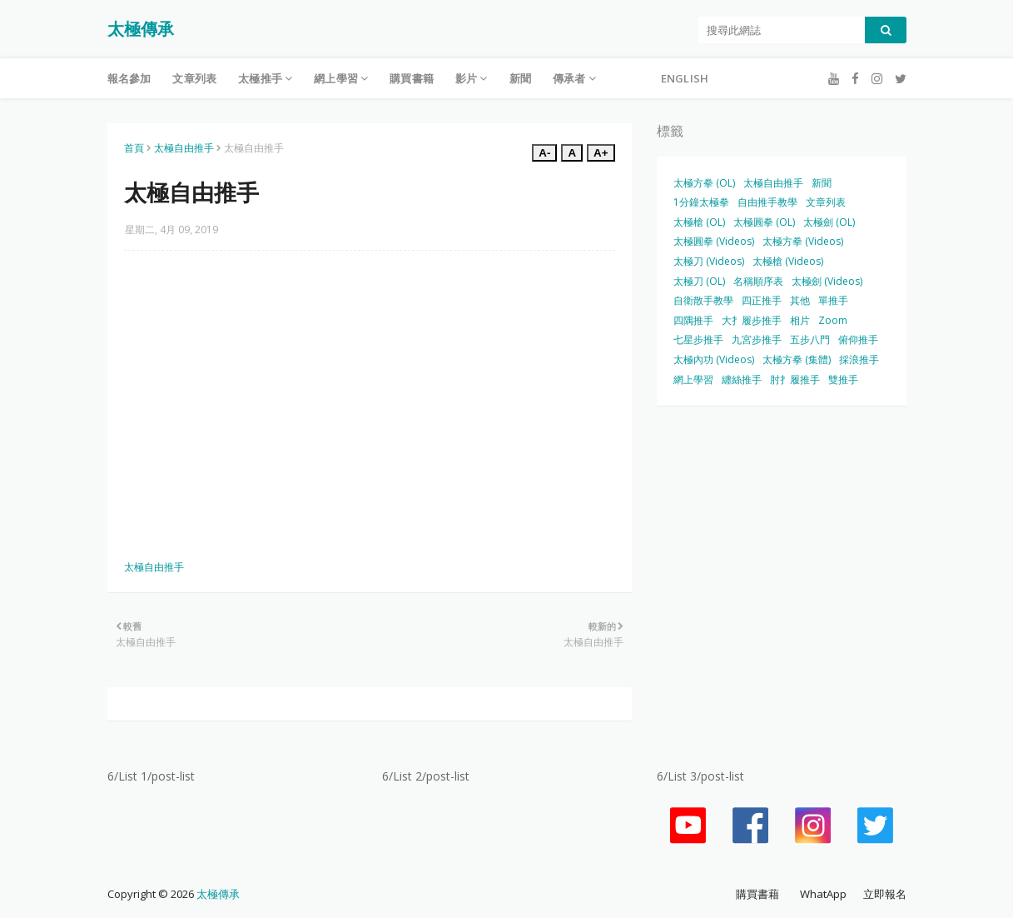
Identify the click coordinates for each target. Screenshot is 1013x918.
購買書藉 (757, 893)
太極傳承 (140, 28)
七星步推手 (698, 339)
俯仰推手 (858, 339)
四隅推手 (693, 320)
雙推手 (843, 379)
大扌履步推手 (752, 320)
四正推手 (762, 300)
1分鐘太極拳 (701, 202)
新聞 (822, 183)
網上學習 (693, 379)
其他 (800, 300)
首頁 (134, 148)
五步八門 (810, 339)
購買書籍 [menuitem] (412, 78)
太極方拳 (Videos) (802, 241)
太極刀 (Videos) (708, 261)
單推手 (833, 300)
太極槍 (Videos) (787, 261)
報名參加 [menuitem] (129, 78)
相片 (800, 320)
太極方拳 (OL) (704, 183)
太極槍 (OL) (699, 222)
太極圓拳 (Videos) (713, 241)
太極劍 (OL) (829, 222)
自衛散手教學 (703, 300)
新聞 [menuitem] (520, 78)
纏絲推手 (742, 379)
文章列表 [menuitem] (194, 78)
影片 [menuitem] (466, 78)
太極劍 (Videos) (827, 281)
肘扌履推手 (795, 379)
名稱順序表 (758, 281)
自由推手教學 (767, 202)
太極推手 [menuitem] (260, 78)
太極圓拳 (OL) (764, 222)
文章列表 (826, 202)
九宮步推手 (757, 339)
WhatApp (823, 893)
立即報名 (884, 893)
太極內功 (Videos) (713, 359)
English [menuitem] (684, 78)
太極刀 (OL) (699, 281)
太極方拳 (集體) (796, 359)
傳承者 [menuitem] (569, 78)
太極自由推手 (184, 148)
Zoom (832, 320)
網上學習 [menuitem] (336, 78)
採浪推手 (859, 359)
